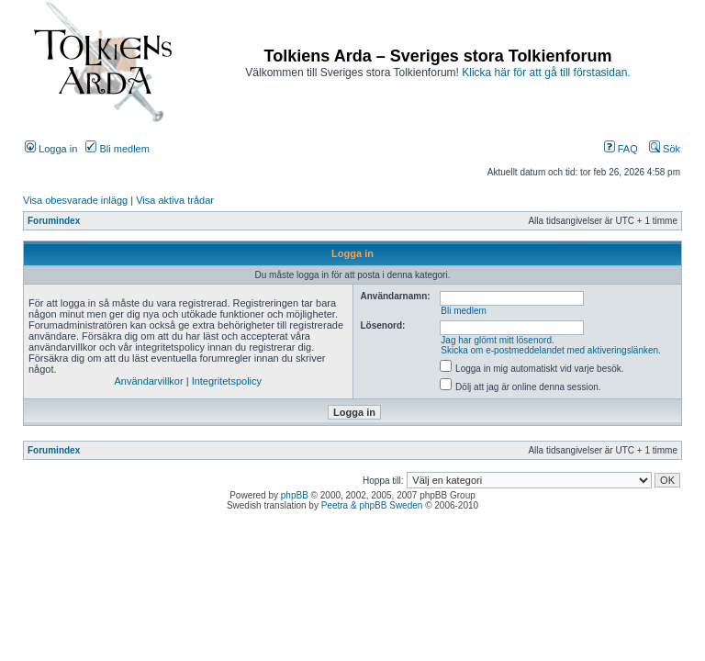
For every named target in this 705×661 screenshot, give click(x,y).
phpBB (294, 495)
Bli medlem (117, 148)
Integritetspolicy (227, 381)
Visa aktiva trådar (175, 200)
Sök (664, 148)
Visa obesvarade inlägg (75, 200)
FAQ (621, 148)
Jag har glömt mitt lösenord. (497, 340)
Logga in (51, 148)
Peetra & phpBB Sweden (372, 505)
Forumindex (54, 221)
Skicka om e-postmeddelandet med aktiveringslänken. (551, 350)
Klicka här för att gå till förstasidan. (546, 72)
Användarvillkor (148, 381)
